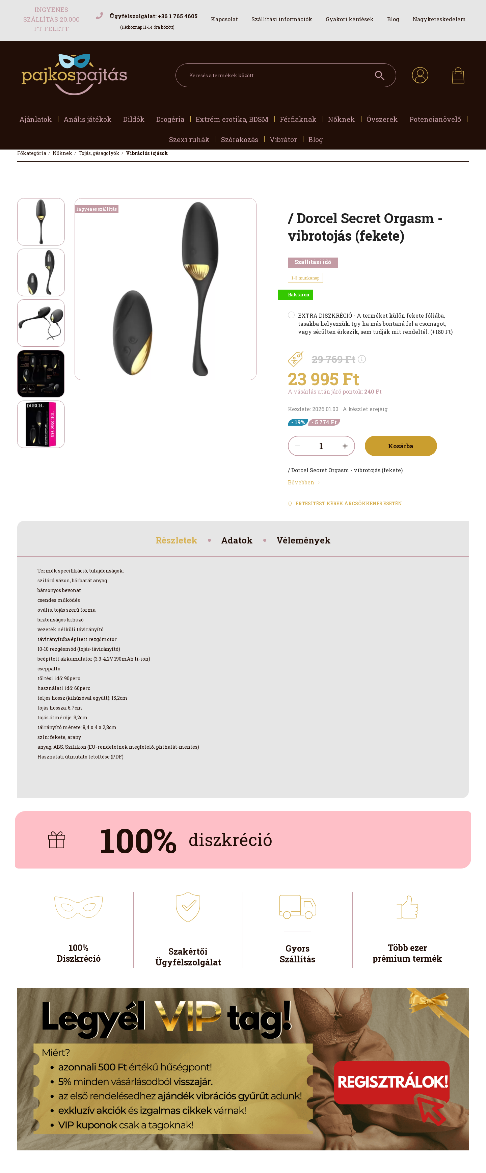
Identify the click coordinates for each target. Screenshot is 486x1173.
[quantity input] (321, 445)
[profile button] (420, 74)
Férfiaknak (298, 119)
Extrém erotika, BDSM (232, 119)
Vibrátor (283, 139)
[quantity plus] (345, 446)
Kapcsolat (224, 19)
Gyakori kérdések (350, 19)
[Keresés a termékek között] (286, 75)
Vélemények (308, 541)
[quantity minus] (298, 446)
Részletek (172, 541)
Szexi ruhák (189, 139)
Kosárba (398, 446)
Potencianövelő (435, 119)
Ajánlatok (35, 119)
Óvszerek (382, 119)
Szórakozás (239, 139)
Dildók (134, 119)
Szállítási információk (281, 19)
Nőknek (341, 119)
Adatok (237, 541)
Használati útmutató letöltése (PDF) (80, 758)
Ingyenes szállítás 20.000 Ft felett (51, 19)
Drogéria (170, 119)
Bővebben (301, 482)
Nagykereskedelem (439, 19)
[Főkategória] (32, 153)
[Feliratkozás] (345, 504)
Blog (393, 19)
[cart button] (458, 73)
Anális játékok (87, 119)
